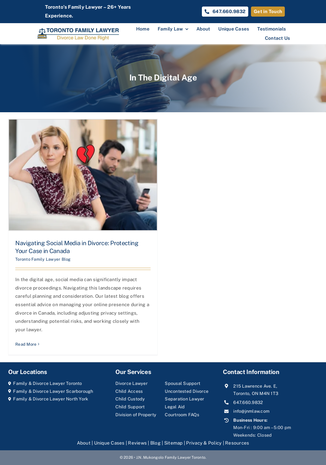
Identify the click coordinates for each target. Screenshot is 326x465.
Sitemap (173, 443)
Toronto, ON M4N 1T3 (255, 393)
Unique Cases (109, 443)
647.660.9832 (248, 402)
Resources (237, 443)
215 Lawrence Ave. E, (255, 386)
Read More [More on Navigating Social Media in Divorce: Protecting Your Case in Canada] (26, 344)
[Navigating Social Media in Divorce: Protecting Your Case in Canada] (82, 175)
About (84, 443)
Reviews (137, 443)
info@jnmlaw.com (251, 411)
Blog (155, 443)
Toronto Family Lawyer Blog (43, 259)
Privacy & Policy (204, 443)
